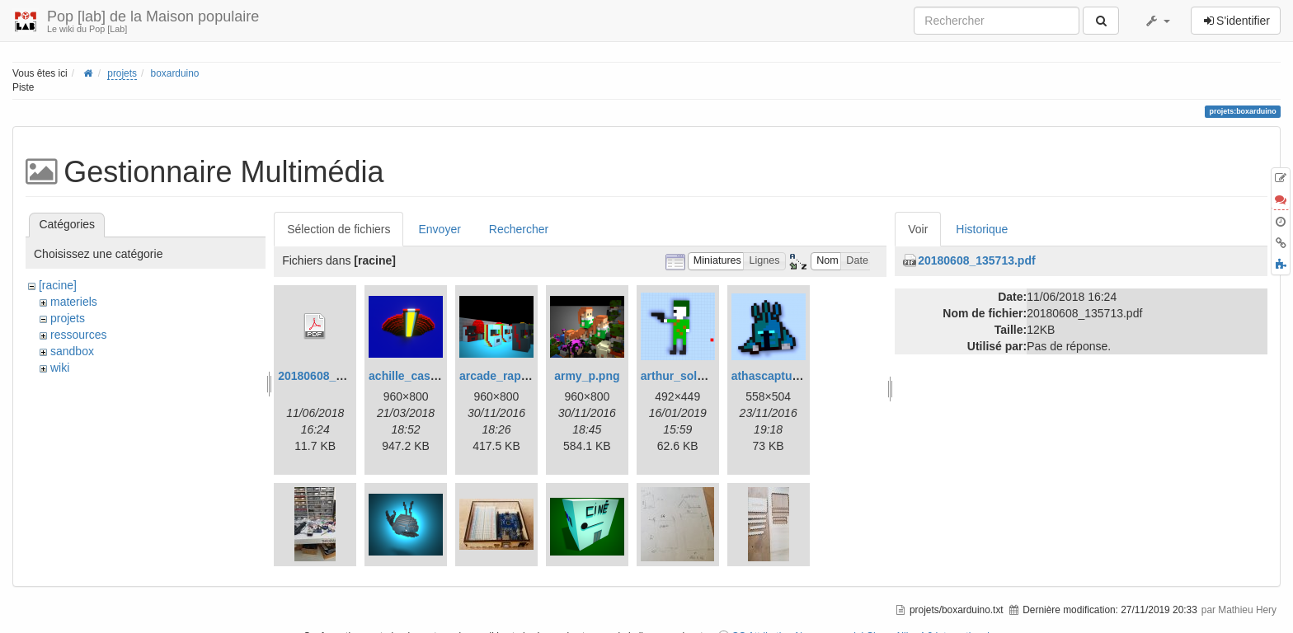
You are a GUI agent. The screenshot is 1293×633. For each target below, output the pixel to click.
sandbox (72, 351)
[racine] (58, 285)
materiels (73, 301)
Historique (982, 229)
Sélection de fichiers (338, 229)
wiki (59, 367)
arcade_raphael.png (513, 375)
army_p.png (586, 375)
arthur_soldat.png (690, 375)
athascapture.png (779, 375)
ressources (78, 334)
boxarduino (175, 73)
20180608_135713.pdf (336, 375)
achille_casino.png (420, 375)
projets (122, 73)
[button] (1157, 20)
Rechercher (518, 229)
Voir (918, 229)
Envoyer (439, 229)
